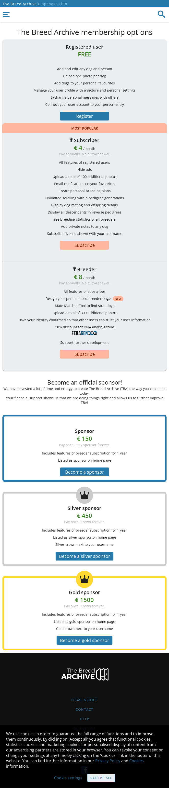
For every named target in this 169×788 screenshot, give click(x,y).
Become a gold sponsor (84, 640)
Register (84, 116)
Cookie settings (68, 778)
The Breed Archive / (20, 3)
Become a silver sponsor (84, 556)
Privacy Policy (107, 760)
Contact (84, 709)
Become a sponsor (84, 472)
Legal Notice (84, 699)
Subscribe (84, 245)
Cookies (136, 760)
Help (84, 719)
